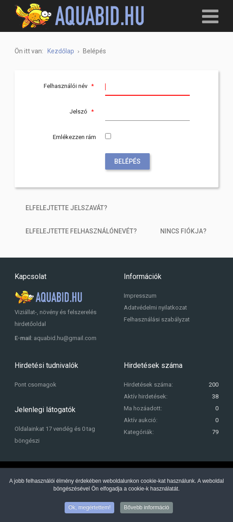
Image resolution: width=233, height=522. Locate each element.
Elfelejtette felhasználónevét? (81, 231)
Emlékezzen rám (74, 137)
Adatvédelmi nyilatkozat (155, 307)
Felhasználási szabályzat (157, 319)
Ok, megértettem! (89, 509)
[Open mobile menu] (210, 16)
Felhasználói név (70, 86)
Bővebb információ (146, 509)
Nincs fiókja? (183, 231)
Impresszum (140, 295)
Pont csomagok (35, 384)
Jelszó (83, 111)
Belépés (127, 161)
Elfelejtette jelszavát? (66, 208)
